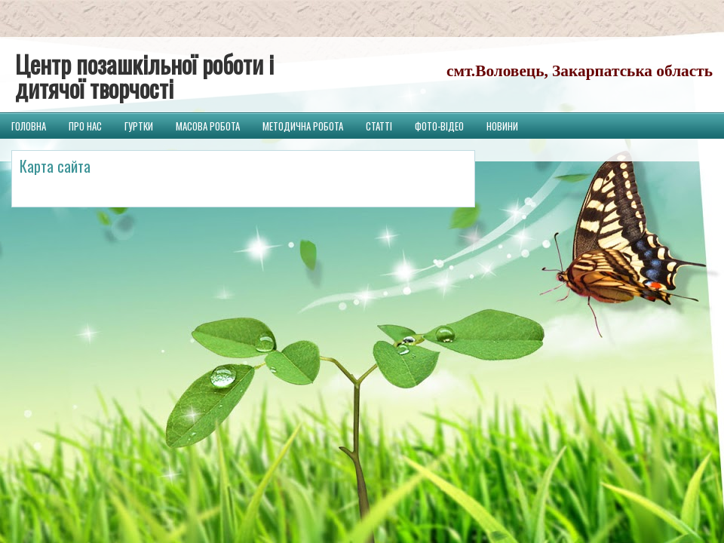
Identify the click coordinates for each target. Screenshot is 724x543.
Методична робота (302, 125)
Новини (502, 125)
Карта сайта (55, 165)
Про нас (85, 125)
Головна (28, 125)
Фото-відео (439, 125)
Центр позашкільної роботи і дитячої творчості (144, 76)
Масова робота (208, 125)
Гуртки (138, 125)
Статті (379, 125)
